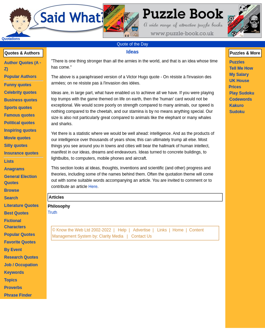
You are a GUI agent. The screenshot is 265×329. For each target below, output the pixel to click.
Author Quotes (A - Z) (22, 65)
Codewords (240, 99)
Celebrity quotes (20, 92)
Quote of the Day (132, 44)
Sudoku (237, 111)
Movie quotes (17, 138)
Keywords (14, 272)
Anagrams (14, 169)
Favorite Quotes (20, 242)
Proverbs (13, 287)
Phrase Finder (18, 295)
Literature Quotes (21, 205)
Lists (9, 161)
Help (122, 230)
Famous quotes (19, 115)
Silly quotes (15, 145)
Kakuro (236, 105)
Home (178, 230)
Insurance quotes (21, 153)
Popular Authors (20, 76)
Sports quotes (18, 107)
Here (92, 186)
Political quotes (19, 122)
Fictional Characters (15, 223)
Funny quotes (17, 84)
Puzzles (237, 62)
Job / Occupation (21, 264)
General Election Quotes (20, 179)
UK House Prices (239, 83)
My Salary (239, 74)
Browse (11, 190)
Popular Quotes (19, 234)
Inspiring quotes (20, 130)
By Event (13, 249)
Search (11, 198)
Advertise (141, 230)
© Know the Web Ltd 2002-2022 (81, 230)
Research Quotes (21, 257)
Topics (10, 280)
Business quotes (20, 100)
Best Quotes (16, 213)
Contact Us (141, 236)
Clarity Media (111, 236)
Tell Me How (241, 68)
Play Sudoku (241, 93)
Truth (52, 212)
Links (162, 230)
